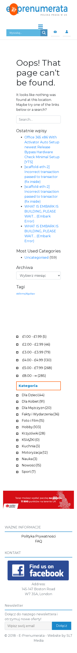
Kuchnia (31, 445)
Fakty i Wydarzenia (40, 413)
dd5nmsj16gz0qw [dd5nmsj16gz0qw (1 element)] (25, 293)
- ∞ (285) (34, 375)
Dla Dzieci (33, 394)
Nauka (29, 458)
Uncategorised (36, 257)
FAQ (38, 541)
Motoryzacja (35, 452)
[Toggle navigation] (38, 25)
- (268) (37, 367)
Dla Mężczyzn (37, 407)
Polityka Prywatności (38, 536)
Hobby (31, 426)
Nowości (31, 464)
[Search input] (24, 32)
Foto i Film (33, 420)
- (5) (34, 336)
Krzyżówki (33, 433)
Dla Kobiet (33, 401)
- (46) (36, 344)
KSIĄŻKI (31, 439)
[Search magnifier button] (43, 32)
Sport (29, 471)
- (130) (37, 359)
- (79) (36, 351)
